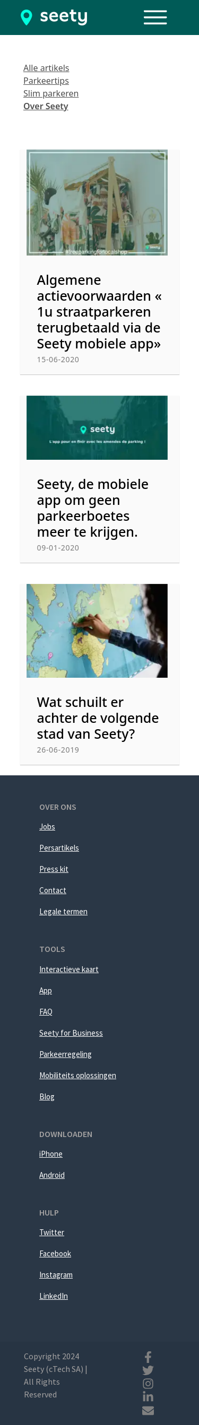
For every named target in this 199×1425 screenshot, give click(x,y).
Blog (47, 1096)
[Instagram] (148, 1382)
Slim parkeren (51, 93)
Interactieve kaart (69, 969)
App (45, 990)
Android (52, 1175)
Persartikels (59, 848)
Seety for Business (71, 1033)
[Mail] (148, 1409)
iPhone (51, 1154)
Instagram (56, 1275)
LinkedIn (53, 1296)
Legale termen (63, 911)
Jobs (47, 826)
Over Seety (45, 106)
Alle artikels (46, 68)
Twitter (51, 1232)
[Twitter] (148, 1369)
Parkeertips (46, 80)
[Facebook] (148, 1356)
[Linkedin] (148, 1396)
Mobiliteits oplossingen (77, 1075)
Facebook (55, 1253)
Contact (52, 890)
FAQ (46, 1012)
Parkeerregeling (65, 1054)
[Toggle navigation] (160, 17)
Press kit (53, 869)
